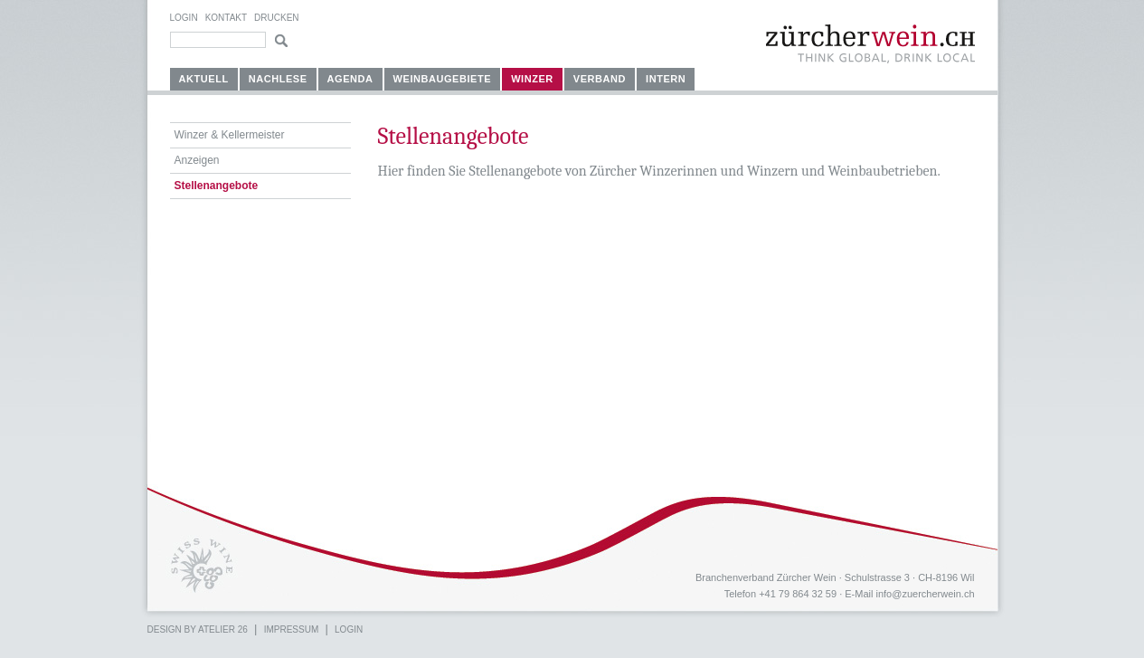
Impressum (291, 629)
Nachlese (278, 78)
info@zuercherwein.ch (925, 593)
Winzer (532, 78)
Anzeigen (197, 160)
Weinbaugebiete (442, 78)
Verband (599, 78)
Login (184, 18)
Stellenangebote (217, 185)
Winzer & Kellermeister (230, 135)
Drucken (276, 18)
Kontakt (226, 18)
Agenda (350, 78)
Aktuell (204, 78)
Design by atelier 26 (197, 629)
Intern (665, 78)
